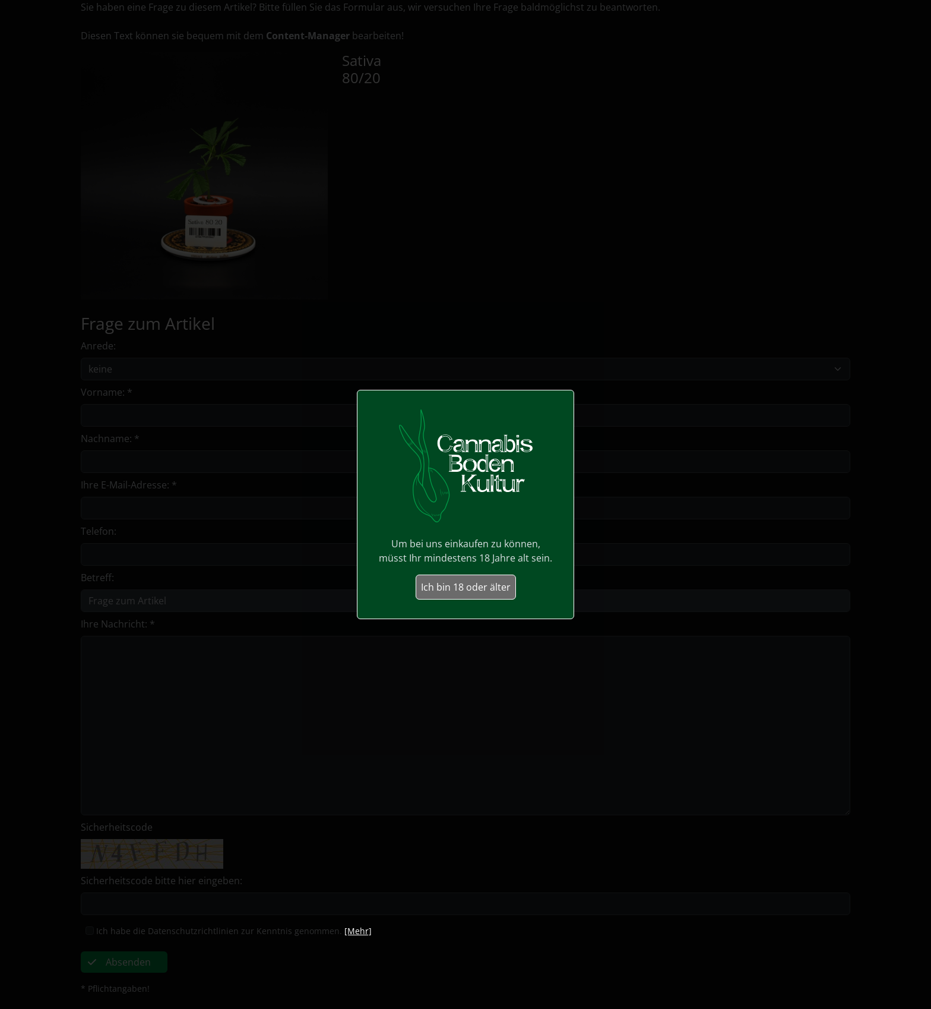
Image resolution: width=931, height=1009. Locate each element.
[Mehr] (358, 931)
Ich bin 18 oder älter (466, 587)
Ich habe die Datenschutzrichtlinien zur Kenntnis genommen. (219, 931)
